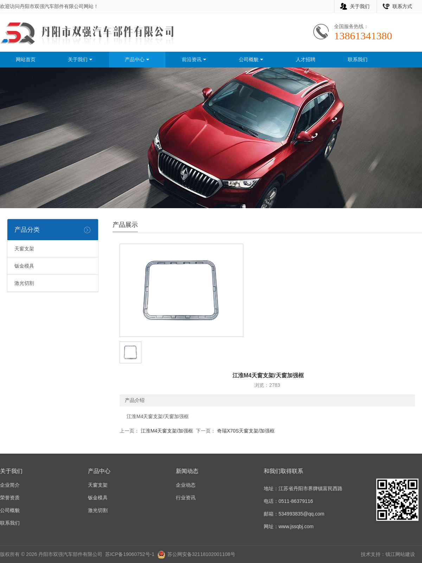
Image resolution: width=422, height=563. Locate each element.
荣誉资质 (10, 497)
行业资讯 (186, 497)
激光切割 (24, 283)
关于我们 (360, 6)
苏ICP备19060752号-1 (129, 554)
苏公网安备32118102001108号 (201, 554)
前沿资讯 (194, 59)
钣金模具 (24, 266)
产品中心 (137, 59)
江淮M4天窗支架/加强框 (166, 431)
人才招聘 (305, 59)
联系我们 (357, 59)
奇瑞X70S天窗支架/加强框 (245, 431)
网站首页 (26, 59)
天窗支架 (24, 248)
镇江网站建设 (400, 554)
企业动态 (186, 485)
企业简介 (10, 485)
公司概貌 (251, 59)
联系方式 (402, 6)
